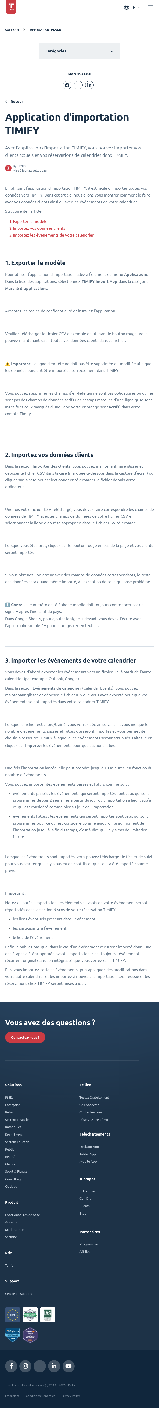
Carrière (85, 1197)
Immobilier (13, 1126)
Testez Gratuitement (94, 1096)
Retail (9, 1111)
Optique (11, 1185)
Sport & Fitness (16, 1170)
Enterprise (12, 1104)
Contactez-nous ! (25, 1036)
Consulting (13, 1178)
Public (9, 1148)
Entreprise (87, 1190)
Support (12, 29)
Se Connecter (89, 1104)
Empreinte (12, 1394)
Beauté (10, 1155)
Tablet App (88, 1153)
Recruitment (14, 1133)
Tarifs (9, 1264)
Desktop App (89, 1145)
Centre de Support (18, 1292)
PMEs (9, 1096)
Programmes (89, 1243)
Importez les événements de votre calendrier (53, 235)
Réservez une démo (94, 1118)
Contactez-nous (91, 1111)
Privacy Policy (70, 1394)
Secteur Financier (17, 1118)
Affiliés (85, 1250)
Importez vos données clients (39, 228)
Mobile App (88, 1160)
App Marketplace (45, 30)
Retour (14, 101)
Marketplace (14, 1228)
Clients (85, 1205)
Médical (11, 1163)
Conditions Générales (40, 1394)
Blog (83, 1212)
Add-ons (11, 1221)
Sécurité (11, 1236)
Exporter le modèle (30, 221)
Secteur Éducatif (17, 1141)
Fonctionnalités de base (22, 1214)
